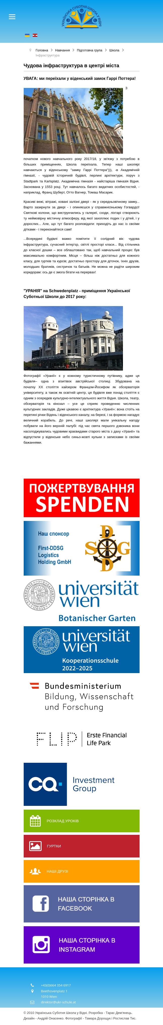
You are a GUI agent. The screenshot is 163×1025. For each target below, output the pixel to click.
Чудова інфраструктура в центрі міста (71, 65)
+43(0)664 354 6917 (56, 985)
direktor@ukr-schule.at (58, 1002)
